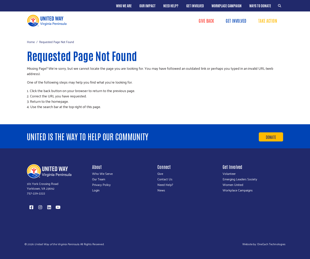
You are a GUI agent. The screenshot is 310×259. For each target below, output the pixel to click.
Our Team (98, 179)
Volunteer (229, 173)
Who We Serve (102, 173)
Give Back (206, 20)
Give (160, 173)
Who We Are (124, 5)
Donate (271, 136)
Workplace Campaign (227, 5)
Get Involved (195, 5)
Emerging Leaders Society (240, 179)
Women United (233, 184)
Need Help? (170, 5)
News (161, 190)
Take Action (267, 20)
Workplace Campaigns (238, 190)
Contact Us (164, 179)
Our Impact (147, 5)
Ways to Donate (260, 5)
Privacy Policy (101, 184)
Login (95, 190)
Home (31, 41)
